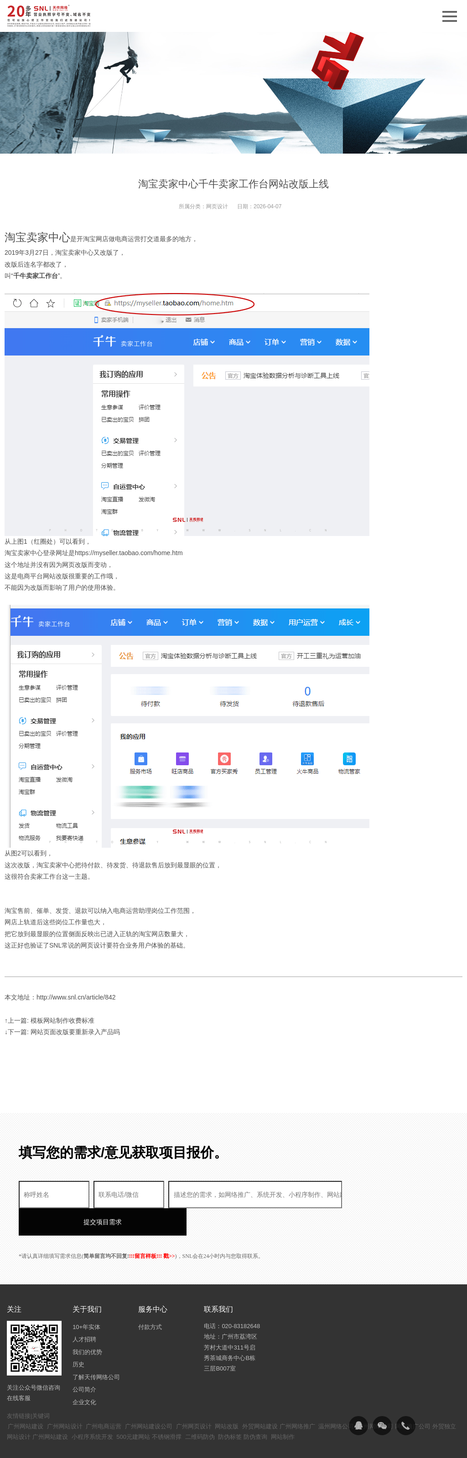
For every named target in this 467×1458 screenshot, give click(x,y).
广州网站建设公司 (148, 1399)
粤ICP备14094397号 (232, 1444)
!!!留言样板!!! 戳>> (152, 1229)
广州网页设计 (194, 1399)
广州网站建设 (25, 1399)
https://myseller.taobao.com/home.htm (129, 552)
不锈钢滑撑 (167, 1409)
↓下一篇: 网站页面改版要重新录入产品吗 (62, 1032)
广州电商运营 (103, 1399)
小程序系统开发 (92, 1409)
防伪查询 (255, 1409)
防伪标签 (230, 1409)
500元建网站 (133, 1409)
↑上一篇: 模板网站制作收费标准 (49, 1020)
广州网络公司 (375, 1399)
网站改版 (227, 1399)
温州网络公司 (336, 1399)
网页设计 (217, 206)
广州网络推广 (297, 1399)
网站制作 (283, 1409)
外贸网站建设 (260, 1399)
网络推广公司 (413, 1399)
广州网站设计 (65, 1399)
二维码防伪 (200, 1409)
